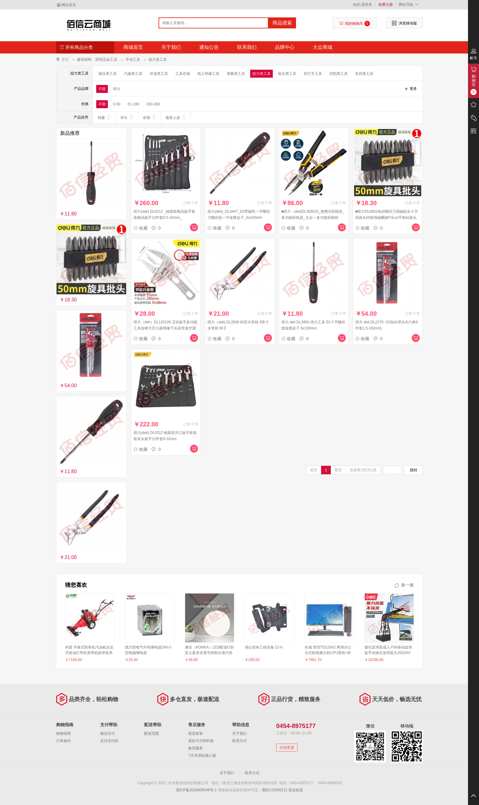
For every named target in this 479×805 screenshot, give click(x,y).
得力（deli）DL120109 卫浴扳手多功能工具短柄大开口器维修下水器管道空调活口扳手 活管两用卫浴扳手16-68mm (165, 328)
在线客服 (287, 747)
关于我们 (171, 47)
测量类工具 (236, 74)
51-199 (133, 104)
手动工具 (133, 59)
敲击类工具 (287, 74)
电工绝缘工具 (208, 74)
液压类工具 (107, 74)
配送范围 (151, 733)
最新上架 (176, 117)
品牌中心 (284, 47)
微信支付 (107, 733)
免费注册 (385, 4)
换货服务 (195, 748)
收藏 (140, 228)
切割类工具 (338, 74)
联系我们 (247, 47)
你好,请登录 (362, 4)
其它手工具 (313, 74)
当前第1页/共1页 (363, 470)
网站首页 (68, 5)
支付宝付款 (109, 741)
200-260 (153, 104)
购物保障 (63, 733)
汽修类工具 (133, 74)
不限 (102, 89)
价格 (149, 117)
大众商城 (322, 47)
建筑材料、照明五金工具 (97, 59)
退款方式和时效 (201, 741)
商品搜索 (282, 22)
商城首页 (133, 47)
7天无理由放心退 (202, 755)
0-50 (116, 104)
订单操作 (63, 741)
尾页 (338, 470)
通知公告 (209, 47)
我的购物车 (354, 23)
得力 (116, 89)
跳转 (413, 470)
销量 (104, 117)
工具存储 (182, 74)
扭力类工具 (157, 59)
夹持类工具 (364, 74)
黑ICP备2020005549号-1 (196, 790)
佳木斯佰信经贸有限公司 (88, 25)
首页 (65, 59)
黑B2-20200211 (274, 790)
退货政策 (195, 733)
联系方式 (239, 741)
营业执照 (295, 790)
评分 (126, 117)
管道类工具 (159, 74)
